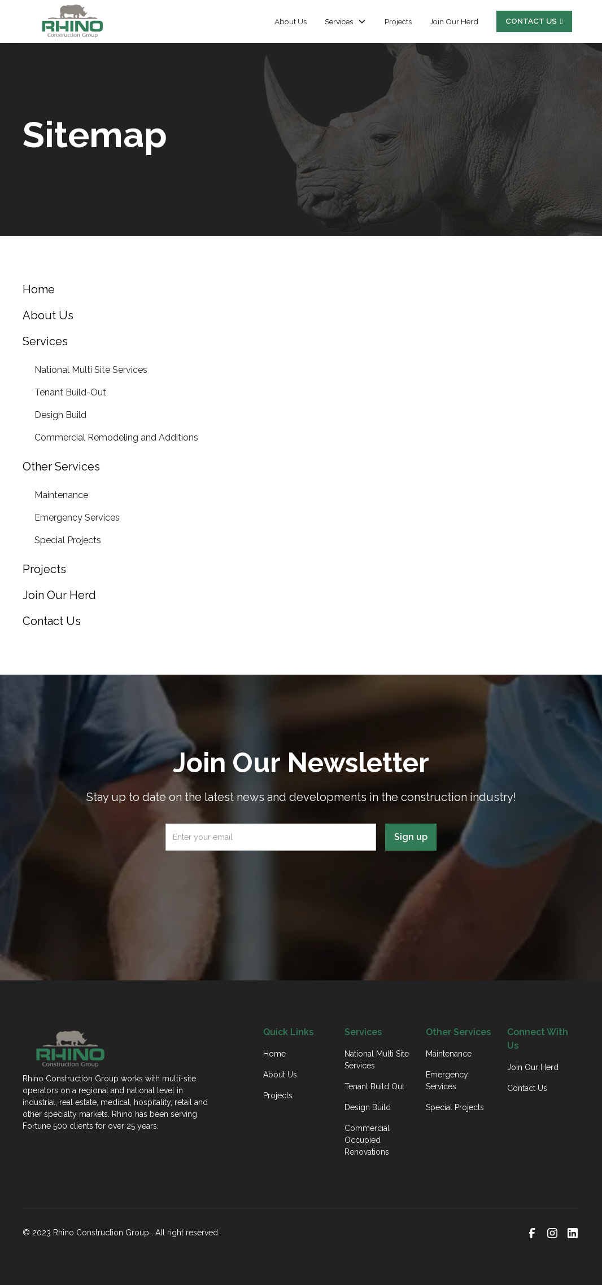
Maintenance (61, 495)
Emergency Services (77, 517)
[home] (72, 21)
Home (274, 1053)
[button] (346, 21)
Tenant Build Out (374, 1086)
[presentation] (301, 882)
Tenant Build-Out (70, 392)
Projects (398, 21)
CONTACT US (534, 20)
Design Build (60, 415)
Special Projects (67, 540)
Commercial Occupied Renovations (367, 1140)
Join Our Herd (454, 21)
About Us (290, 21)
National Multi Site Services (90, 369)
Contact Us (527, 1088)
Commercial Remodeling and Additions (116, 437)
